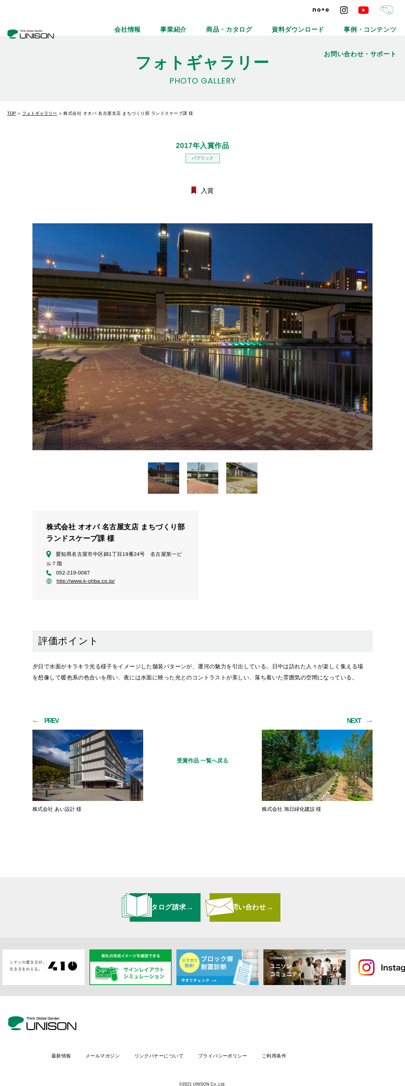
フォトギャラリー (39, 113)
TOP (11, 113)
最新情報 (125, 1029)
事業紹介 (168, 23)
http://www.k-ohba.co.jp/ (80, 582)
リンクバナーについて (225, 1029)
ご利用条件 (343, 1029)
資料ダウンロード (260, 23)
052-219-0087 (68, 574)
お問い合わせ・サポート (373, 23)
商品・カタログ (210, 23)
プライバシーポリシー (291, 1029)
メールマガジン (168, 1029)
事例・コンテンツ (313, 23)
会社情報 (134, 23)
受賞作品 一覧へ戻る (202, 763)
